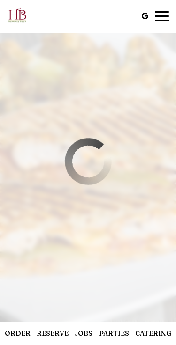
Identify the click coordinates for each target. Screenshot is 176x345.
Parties (114, 333)
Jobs (83, 333)
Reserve (53, 333)
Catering (153, 333)
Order (18, 333)
